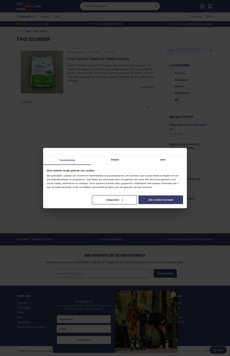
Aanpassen (114, 199)
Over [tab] (163, 159)
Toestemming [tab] (67, 160)
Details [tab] (115, 159)
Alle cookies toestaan (160, 199)
